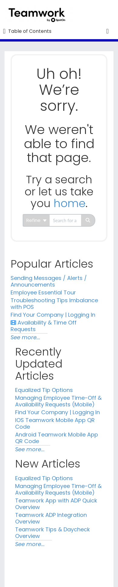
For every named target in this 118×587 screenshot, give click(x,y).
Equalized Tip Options (44, 390)
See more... (25, 337)
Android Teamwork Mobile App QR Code (56, 438)
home (70, 203)
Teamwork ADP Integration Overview (51, 518)
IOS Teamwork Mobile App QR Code (55, 423)
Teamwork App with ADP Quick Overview (56, 504)
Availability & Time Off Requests (44, 326)
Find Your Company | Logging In (53, 314)
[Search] (88, 220)
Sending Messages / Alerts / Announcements (49, 281)
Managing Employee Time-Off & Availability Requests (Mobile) (58, 401)
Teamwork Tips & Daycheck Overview (52, 533)
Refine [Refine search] (36, 220)
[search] (65, 220)
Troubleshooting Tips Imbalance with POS (54, 304)
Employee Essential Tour (43, 292)
